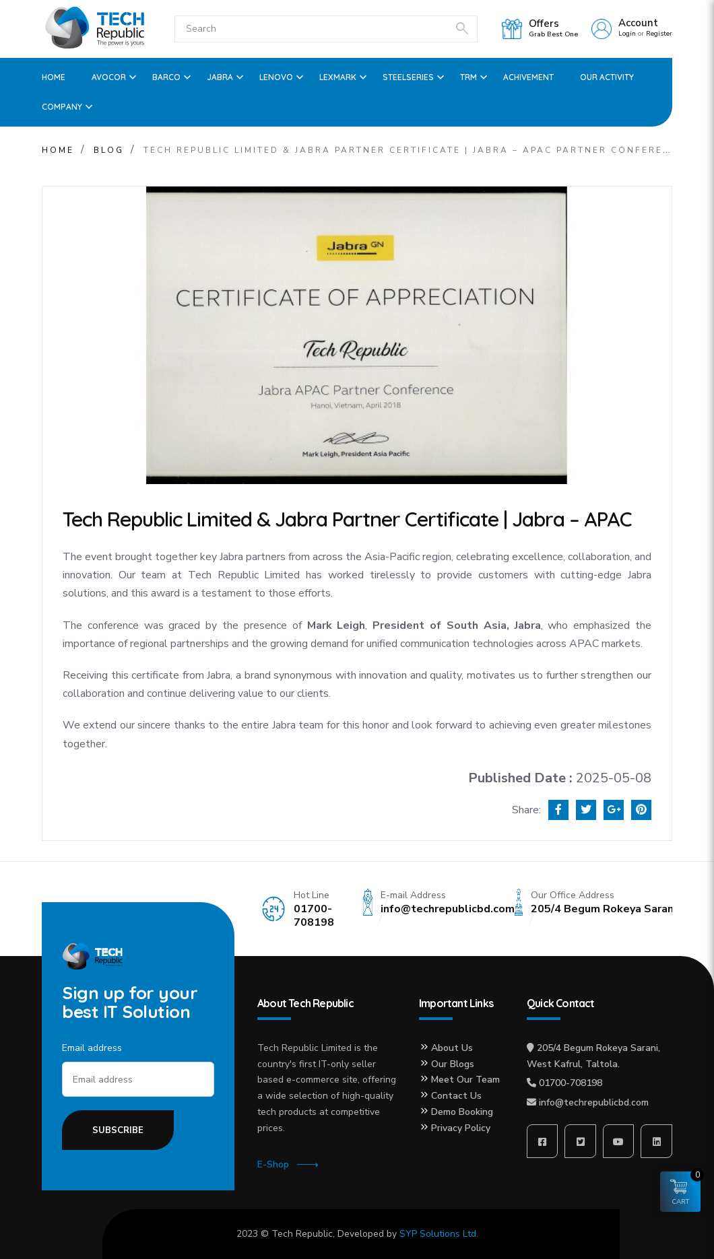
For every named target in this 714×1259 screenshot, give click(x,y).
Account (638, 23)
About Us (452, 1048)
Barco (166, 77)
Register (659, 33)
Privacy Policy (460, 1128)
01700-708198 (570, 1083)
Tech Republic (302, 1233)
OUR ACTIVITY (607, 77)
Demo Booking (462, 1111)
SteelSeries (408, 77)
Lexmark (337, 77)
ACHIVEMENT (528, 77)
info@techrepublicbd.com (594, 1102)
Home (53, 77)
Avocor (109, 77)
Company (62, 107)
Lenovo (276, 77)
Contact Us (456, 1095)
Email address (92, 1048)
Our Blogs (452, 1064)
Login (627, 33)
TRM (468, 77)
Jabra (220, 77)
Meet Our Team (465, 1079)
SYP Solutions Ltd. (438, 1233)
